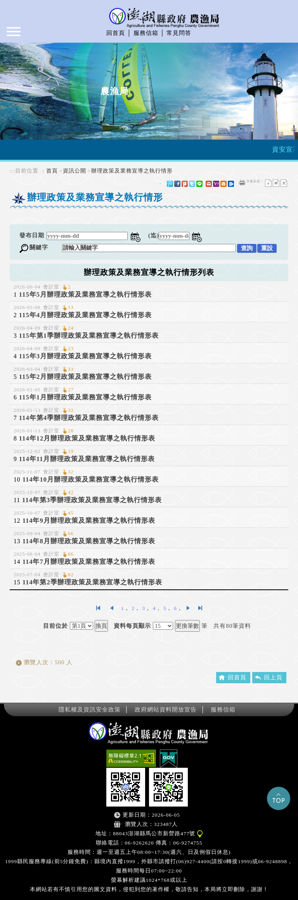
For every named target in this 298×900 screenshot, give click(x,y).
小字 (268, 183)
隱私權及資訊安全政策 (90, 710)
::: (12, 171)
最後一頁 (200, 608)
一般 (276, 183)
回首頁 (115, 33)
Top (278, 798)
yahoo (216, 184)
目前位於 (55, 626)
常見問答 (178, 33)
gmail (209, 184)
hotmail (223, 184)
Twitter (192, 184)
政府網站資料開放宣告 (166, 710)
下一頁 (188, 608)
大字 (284, 183)
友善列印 (242, 183)
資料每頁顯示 (132, 626)
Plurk (185, 184)
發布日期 (31, 235)
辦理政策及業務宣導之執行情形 (132, 171)
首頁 (52, 171)
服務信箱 (145, 33)
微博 (170, 184)
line (199, 184)
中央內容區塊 (28, 216)
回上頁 (273, 677)
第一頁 (98, 608)
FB (177, 184)
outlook (231, 184)
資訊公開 (74, 171)
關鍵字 (38, 247)
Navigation (14, 35)
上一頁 (111, 608)
